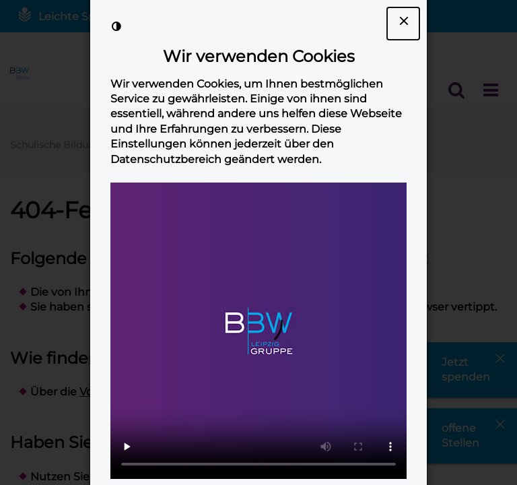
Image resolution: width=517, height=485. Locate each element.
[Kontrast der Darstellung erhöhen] (116, 26)
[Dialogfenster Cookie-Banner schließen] (403, 23)
